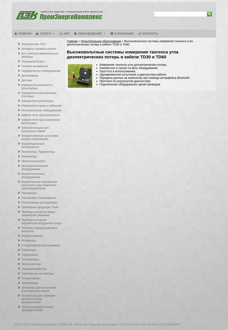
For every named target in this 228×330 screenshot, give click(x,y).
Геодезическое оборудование (41, 70)
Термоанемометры (34, 268)
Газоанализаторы (33, 61)
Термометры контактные (37, 273)
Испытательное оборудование (101, 41)
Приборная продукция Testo (39, 207)
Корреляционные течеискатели (32, 145)
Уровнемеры (29, 283)
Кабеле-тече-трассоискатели (40, 115)
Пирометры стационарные (39, 197)
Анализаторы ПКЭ (33, 44)
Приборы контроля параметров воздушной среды (41, 221)
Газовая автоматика (34, 66)
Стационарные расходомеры (40, 245)
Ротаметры (28, 240)
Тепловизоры (30, 259)
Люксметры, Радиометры (38, 151)
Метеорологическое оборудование (34, 167)
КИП (66, 33)
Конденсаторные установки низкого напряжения (39, 137)
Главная (24, 33)
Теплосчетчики (31, 264)
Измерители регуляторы (37, 101)
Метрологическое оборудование (33, 175)
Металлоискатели (33, 161)
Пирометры (29, 193)
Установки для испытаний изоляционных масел (38, 289)
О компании (124, 33)
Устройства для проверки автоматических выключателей (38, 299)
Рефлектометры (32, 235)
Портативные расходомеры (39, 202)
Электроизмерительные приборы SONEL (37, 308)
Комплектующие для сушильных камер (35, 129)
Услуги (45, 33)
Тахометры (28, 250)
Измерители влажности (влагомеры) (37, 86)
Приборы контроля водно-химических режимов (38, 213)
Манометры (29, 156)
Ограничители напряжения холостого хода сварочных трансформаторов (39, 185)
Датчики (26, 80)
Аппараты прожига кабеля (38, 48)
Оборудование (90, 33)
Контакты (150, 33)
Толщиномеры (30, 278)
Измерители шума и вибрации (41, 105)
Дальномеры (30, 75)
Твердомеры (29, 254)
